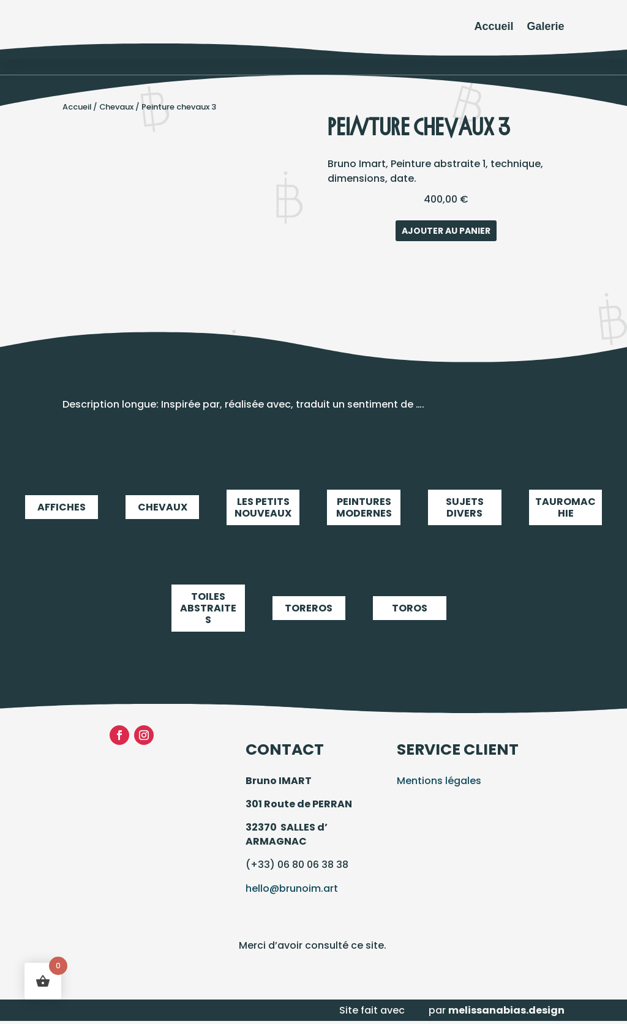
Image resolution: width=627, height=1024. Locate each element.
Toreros (309, 608)
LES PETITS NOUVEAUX (263, 507)
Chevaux (116, 107)
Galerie (546, 26)
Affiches (62, 507)
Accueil (494, 26)
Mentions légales (439, 781)
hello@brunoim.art (292, 888)
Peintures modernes (364, 507)
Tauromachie (566, 507)
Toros (410, 608)
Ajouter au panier (446, 230)
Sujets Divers (465, 507)
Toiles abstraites (208, 608)
